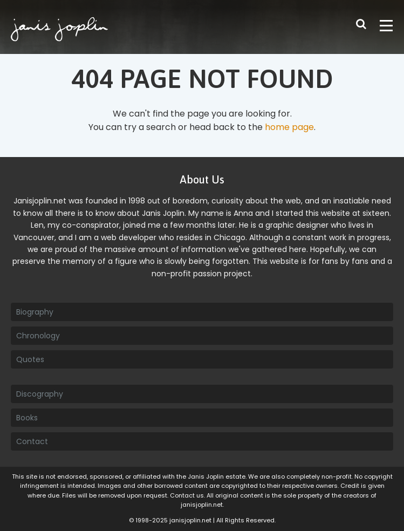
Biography (34, 312)
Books (27, 417)
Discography (39, 394)
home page (289, 127)
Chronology (38, 335)
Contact (32, 441)
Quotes (30, 359)
